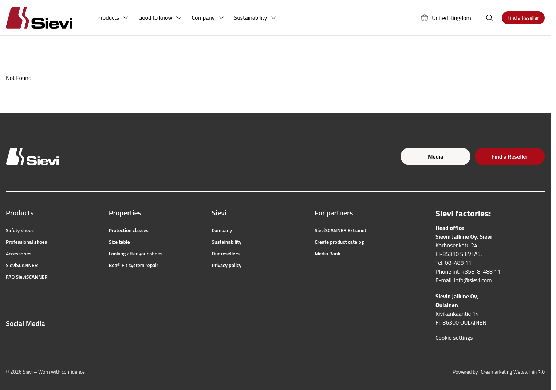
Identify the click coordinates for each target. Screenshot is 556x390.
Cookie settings (454, 337)
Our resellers (226, 253)
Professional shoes (26, 242)
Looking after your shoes (135, 253)
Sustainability (227, 242)
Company (222, 230)
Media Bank (327, 253)
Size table (119, 242)
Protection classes (129, 230)
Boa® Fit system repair (133, 265)
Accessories (18, 253)
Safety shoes (20, 230)
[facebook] (9, 341)
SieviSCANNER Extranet (340, 230)
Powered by (499, 371)
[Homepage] (48, 17)
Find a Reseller (510, 156)
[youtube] (41, 341)
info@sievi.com (473, 280)
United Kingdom (445, 17)
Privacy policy (227, 265)
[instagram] (25, 341)
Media (435, 156)
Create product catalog (339, 242)
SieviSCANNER (22, 265)
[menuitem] (113, 18)
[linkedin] (58, 341)
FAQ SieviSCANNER (27, 276)
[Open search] (489, 18)
